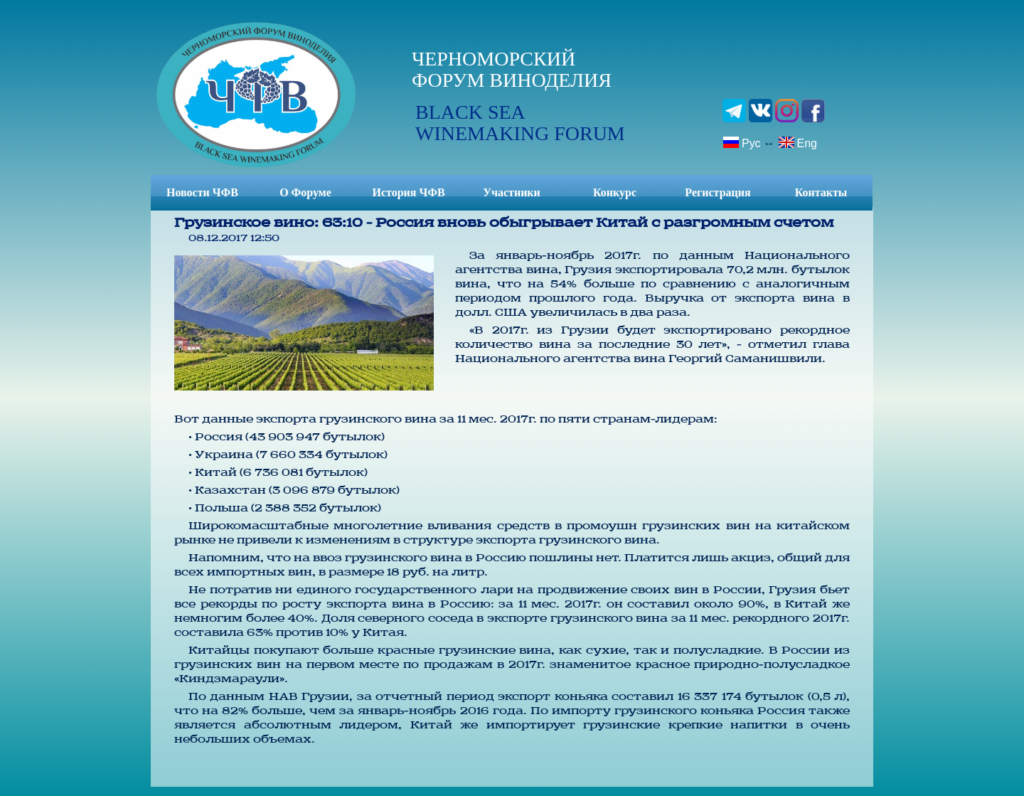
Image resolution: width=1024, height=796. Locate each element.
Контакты (821, 192)
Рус (741, 142)
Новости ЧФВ (202, 192)
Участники (511, 192)
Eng (797, 142)
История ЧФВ (408, 192)
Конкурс (614, 192)
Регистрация (717, 192)
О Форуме (305, 192)
